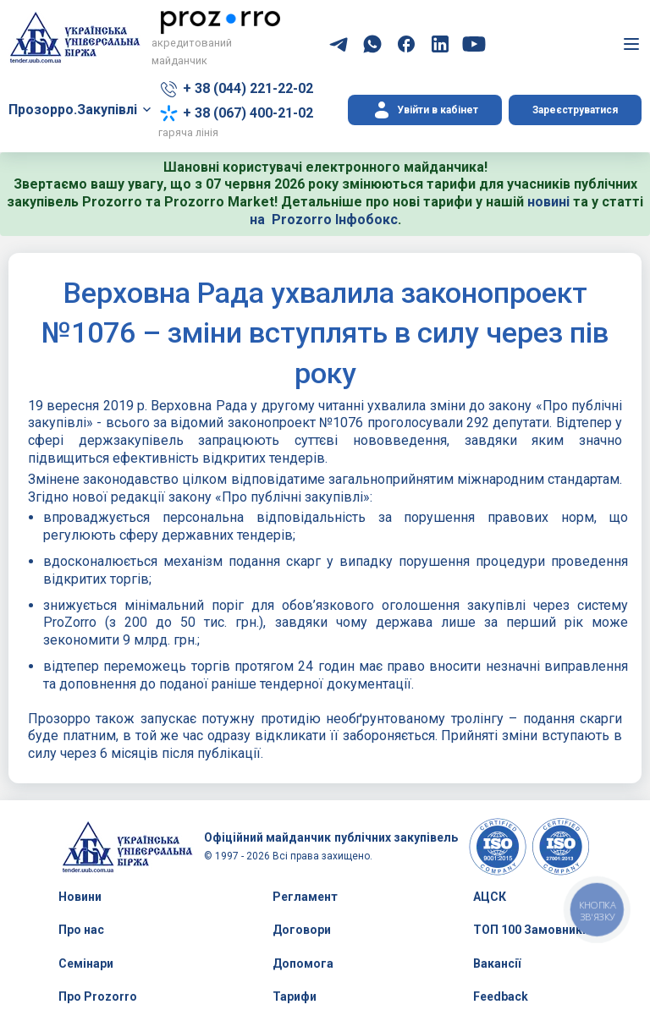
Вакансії (497, 963)
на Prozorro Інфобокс (324, 219)
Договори (302, 929)
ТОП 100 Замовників (532, 929)
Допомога (303, 963)
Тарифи (295, 996)
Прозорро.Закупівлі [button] (72, 110)
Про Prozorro (97, 996)
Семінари (85, 963)
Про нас (81, 929)
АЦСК (489, 896)
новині (548, 202)
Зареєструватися (575, 110)
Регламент (305, 896)
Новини (80, 896)
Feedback (500, 996)
